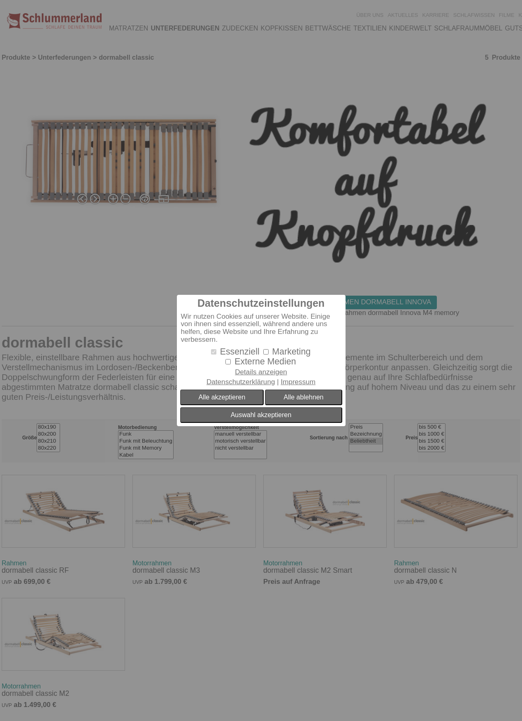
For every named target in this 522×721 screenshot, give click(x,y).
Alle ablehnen (303, 397)
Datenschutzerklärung (240, 382)
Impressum (298, 382)
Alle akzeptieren (222, 397)
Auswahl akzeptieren (261, 414)
